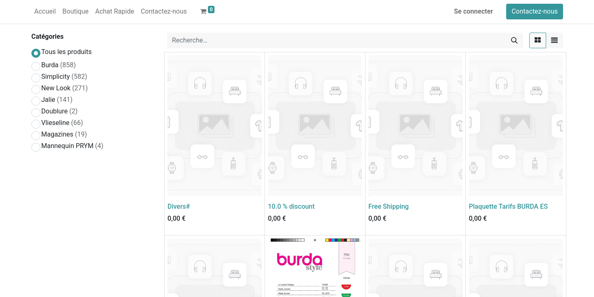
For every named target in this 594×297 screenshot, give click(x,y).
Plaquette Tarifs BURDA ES (508, 206)
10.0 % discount (291, 206)
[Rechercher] (514, 40)
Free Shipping (388, 206)
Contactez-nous (535, 11)
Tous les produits (66, 52)
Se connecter (473, 11)
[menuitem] (45, 11)
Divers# (178, 206)
